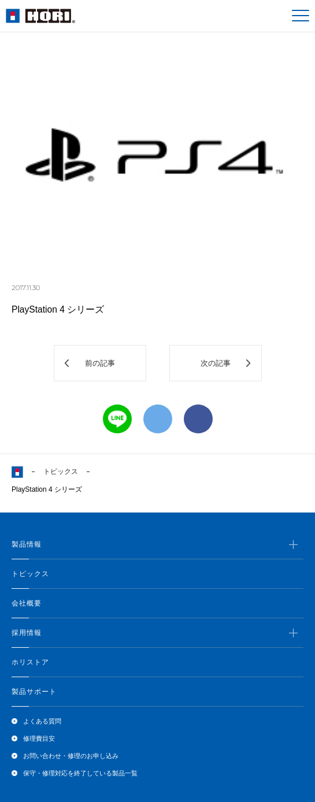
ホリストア (30, 662)
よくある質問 (42, 721)
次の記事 (216, 363)
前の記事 (100, 363)
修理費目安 (39, 738)
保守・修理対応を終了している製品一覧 (80, 773)
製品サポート (34, 692)
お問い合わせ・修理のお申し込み (70, 755)
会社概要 (27, 603)
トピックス (60, 471)
